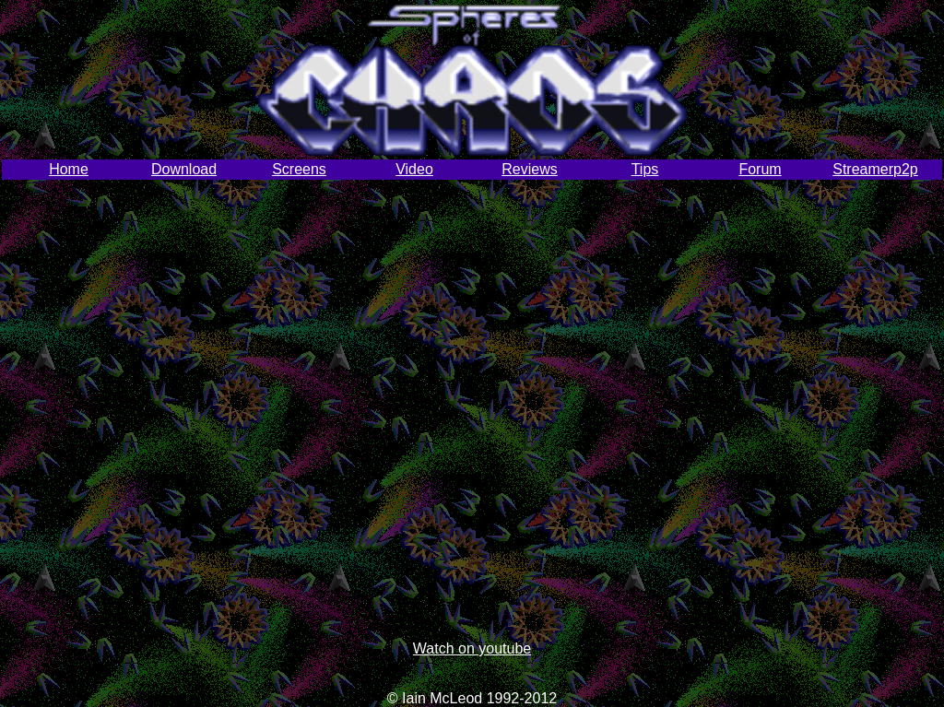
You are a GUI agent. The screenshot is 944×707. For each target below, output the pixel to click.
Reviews (529, 169)
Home (68, 169)
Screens (299, 169)
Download (184, 169)
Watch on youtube (472, 648)
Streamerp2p (875, 169)
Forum (759, 169)
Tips (645, 169)
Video (414, 169)
